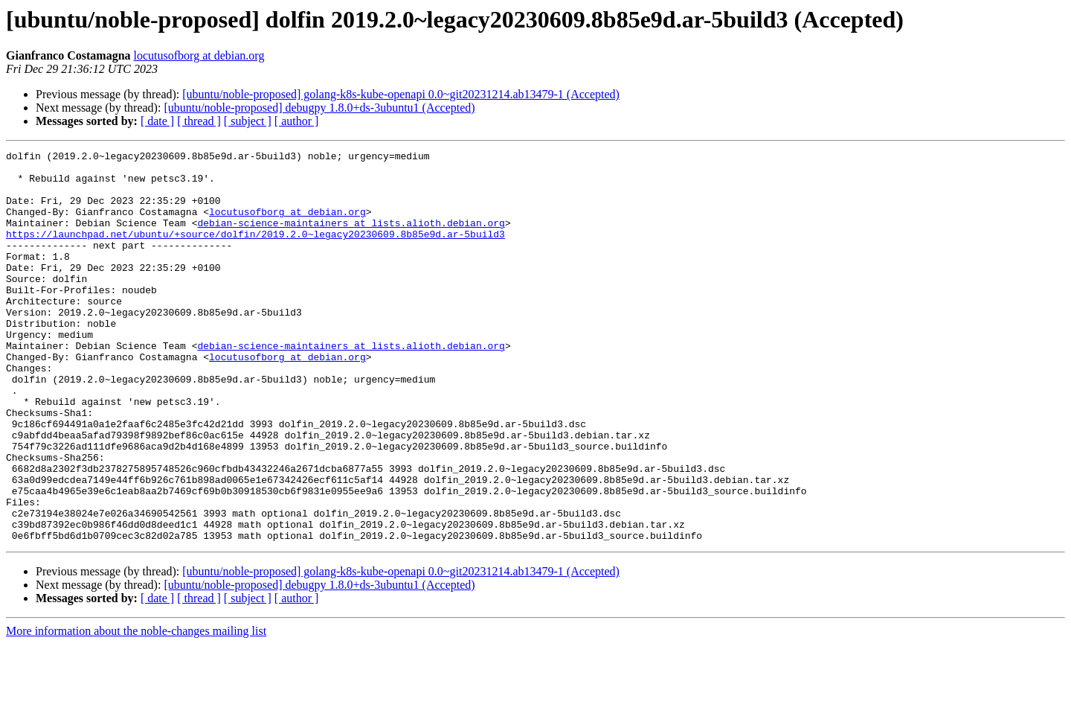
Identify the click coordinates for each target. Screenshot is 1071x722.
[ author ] (296, 121)
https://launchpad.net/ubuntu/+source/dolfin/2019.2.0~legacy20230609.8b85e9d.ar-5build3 (255, 251)
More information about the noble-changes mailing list (136, 709)
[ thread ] (199, 121)
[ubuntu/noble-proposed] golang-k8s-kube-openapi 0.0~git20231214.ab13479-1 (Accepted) (401, 94)
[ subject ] (247, 121)
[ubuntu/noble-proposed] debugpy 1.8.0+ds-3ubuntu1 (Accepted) (319, 107)
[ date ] (157, 121)
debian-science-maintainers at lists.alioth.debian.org (350, 238)
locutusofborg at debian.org (199, 55)
